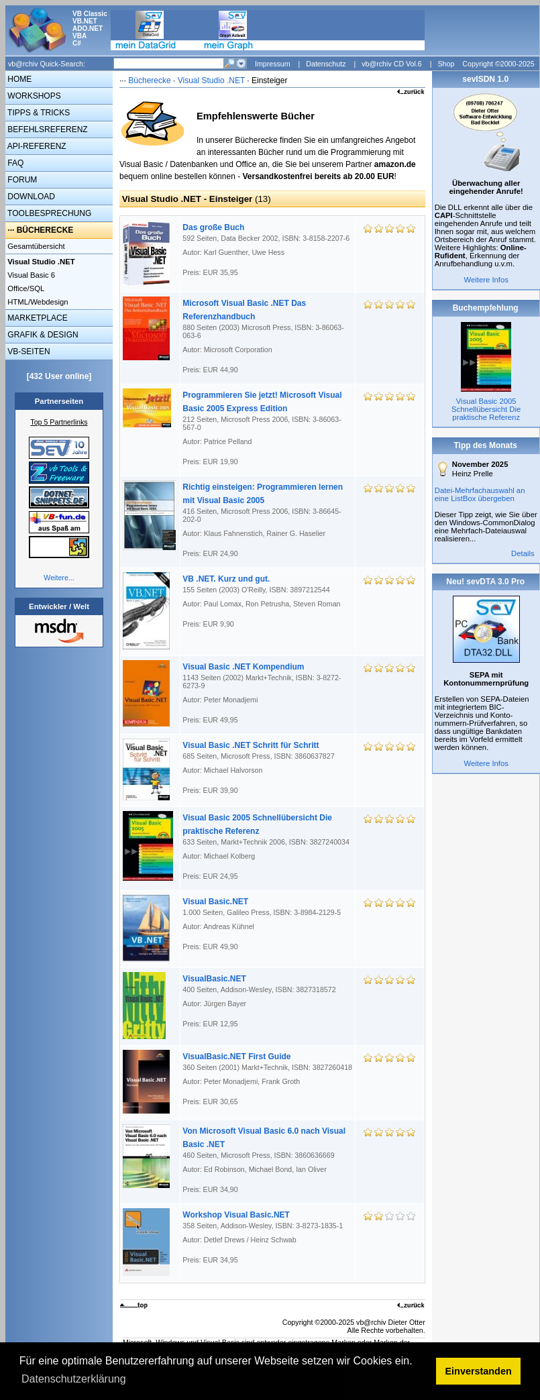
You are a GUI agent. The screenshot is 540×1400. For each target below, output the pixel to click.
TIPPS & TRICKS (37, 112)
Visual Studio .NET (213, 80)
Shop (445, 64)
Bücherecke (149, 80)
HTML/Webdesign (36, 302)
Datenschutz (325, 64)
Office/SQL (24, 288)
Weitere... (59, 578)
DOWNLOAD (30, 196)
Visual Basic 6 (30, 275)
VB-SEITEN (27, 351)
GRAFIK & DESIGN (41, 334)
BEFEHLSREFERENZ (46, 129)
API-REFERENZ (35, 146)
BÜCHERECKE (45, 230)
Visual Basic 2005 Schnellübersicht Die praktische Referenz (486, 409)
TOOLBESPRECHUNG (48, 213)
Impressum (272, 64)
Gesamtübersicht (35, 246)
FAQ (14, 163)
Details (523, 553)
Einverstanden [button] (478, 1371)
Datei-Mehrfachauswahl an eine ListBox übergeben (480, 494)
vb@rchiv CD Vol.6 (392, 64)
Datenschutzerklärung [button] (73, 1379)
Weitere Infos (486, 280)
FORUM (21, 179)
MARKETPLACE (36, 318)
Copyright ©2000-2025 (498, 64)
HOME (18, 79)
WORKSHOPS (33, 96)
